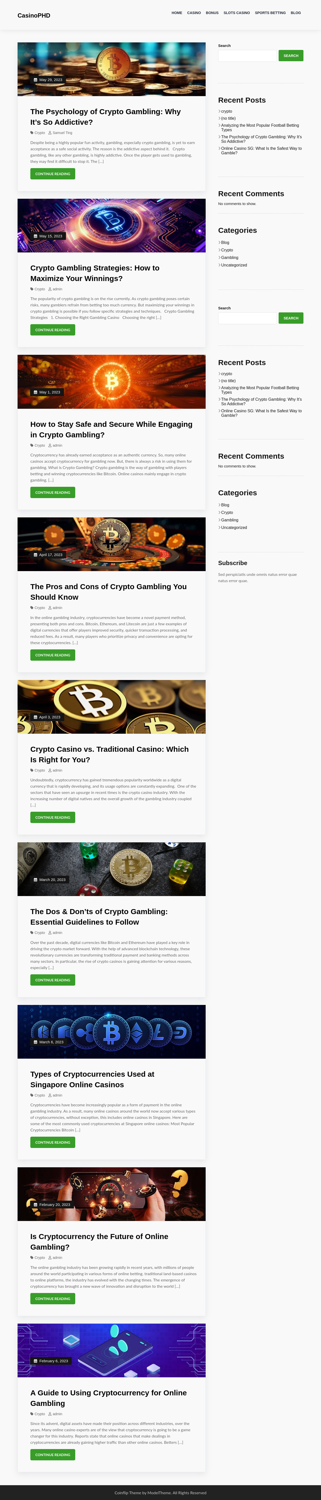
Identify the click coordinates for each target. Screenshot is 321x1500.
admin (57, 289)
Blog (296, 13)
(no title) (228, 118)
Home (177, 13)
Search (224, 45)
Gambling (229, 257)
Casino (194, 13)
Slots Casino (237, 13)
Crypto (40, 133)
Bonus (212, 13)
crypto (226, 111)
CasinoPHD (34, 15)
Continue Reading (52, 174)
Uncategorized (234, 265)
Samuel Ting (62, 133)
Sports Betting (270, 13)
